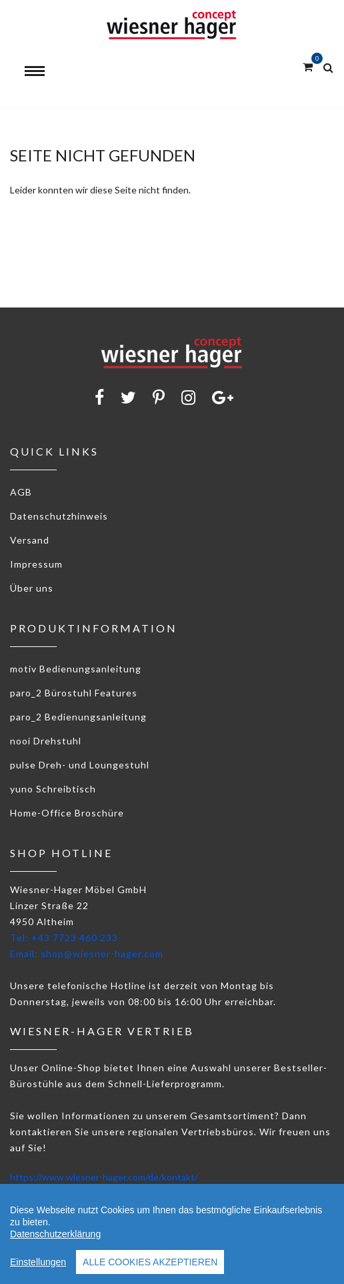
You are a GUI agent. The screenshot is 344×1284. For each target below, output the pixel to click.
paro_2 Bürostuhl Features (73, 692)
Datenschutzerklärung (55, 1234)
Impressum (36, 564)
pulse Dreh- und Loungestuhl (79, 764)
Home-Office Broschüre (67, 812)
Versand (29, 540)
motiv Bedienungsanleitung (75, 668)
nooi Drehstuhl (45, 740)
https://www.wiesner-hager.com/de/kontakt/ (104, 1177)
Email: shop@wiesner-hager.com (86, 953)
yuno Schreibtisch (53, 788)
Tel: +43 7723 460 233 (64, 937)
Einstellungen (38, 1262)
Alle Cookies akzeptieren (150, 1262)
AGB (21, 492)
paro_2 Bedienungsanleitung (78, 716)
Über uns (31, 588)
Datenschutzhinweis (59, 516)
